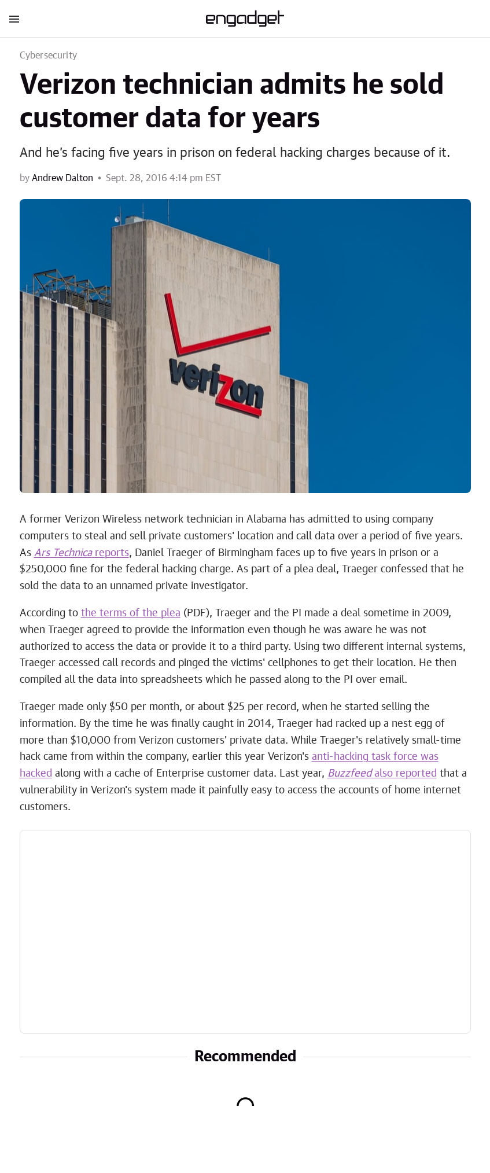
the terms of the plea (130, 613)
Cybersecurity (49, 55)
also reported (382, 773)
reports (81, 553)
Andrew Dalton (62, 178)
